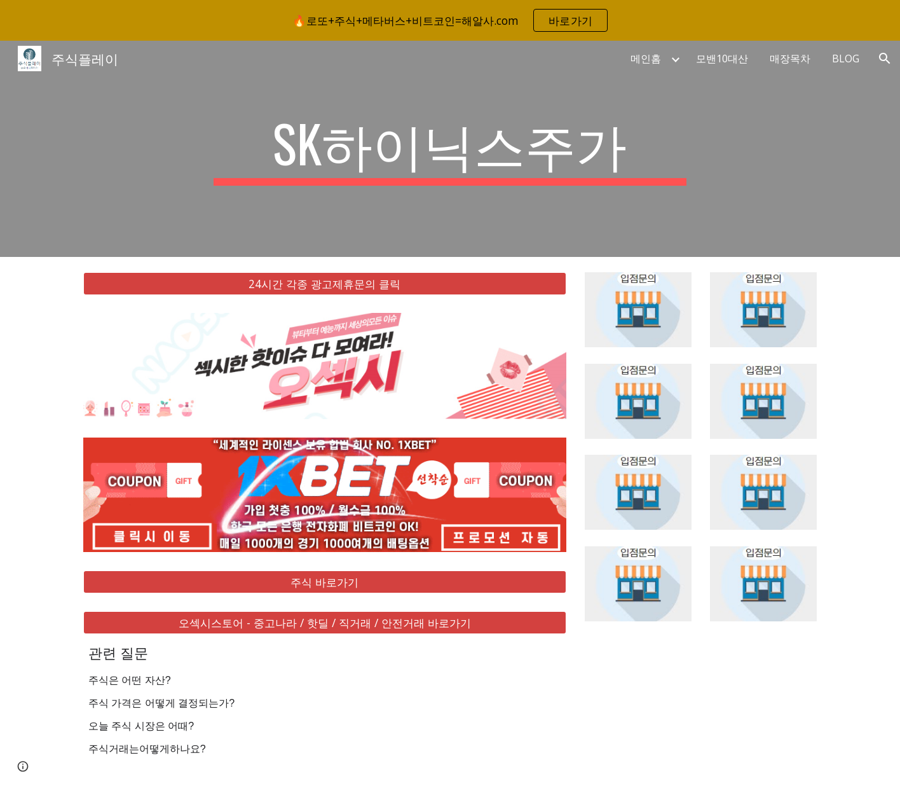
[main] (450, 149)
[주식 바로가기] (325, 581)
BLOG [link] (845, 59)
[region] (450, 20)
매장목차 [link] (790, 59)
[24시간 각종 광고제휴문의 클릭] (325, 284)
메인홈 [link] (646, 59)
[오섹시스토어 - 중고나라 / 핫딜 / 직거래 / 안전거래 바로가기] (325, 623)
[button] (884, 58)
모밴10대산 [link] (722, 59)
